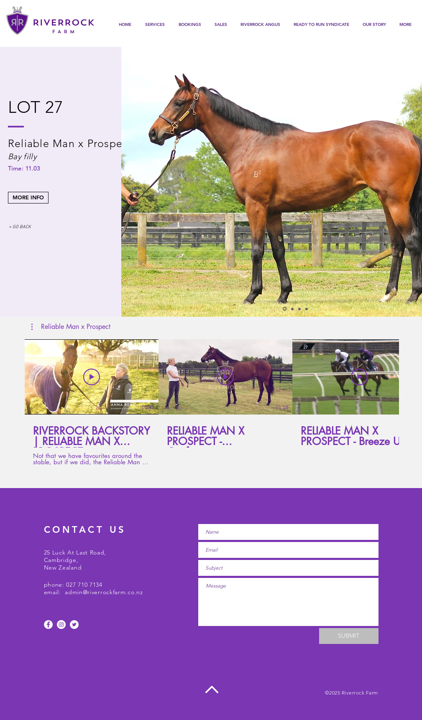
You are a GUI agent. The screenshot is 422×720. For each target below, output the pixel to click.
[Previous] (129, 183)
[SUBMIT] (349, 636)
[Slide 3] (299, 309)
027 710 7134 (84, 584)
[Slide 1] (284, 309)
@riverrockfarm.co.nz (113, 592)
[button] (190, 24)
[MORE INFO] (28, 198)
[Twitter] (74, 624)
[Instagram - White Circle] (61, 624)
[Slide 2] (292, 309)
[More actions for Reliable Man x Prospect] (70, 327)
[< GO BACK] (20, 227)
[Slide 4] (306, 309)
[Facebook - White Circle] (48, 624)
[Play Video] (91, 377)
